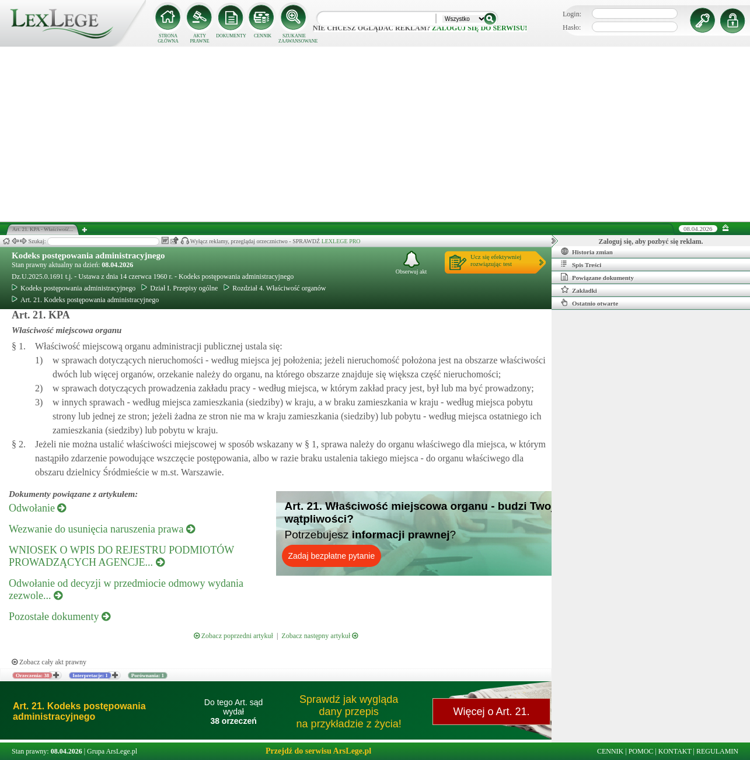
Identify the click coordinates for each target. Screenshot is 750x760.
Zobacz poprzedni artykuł (233, 636)
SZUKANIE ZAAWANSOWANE (294, 38)
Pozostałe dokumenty (59, 616)
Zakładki (579, 290)
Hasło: (572, 27)
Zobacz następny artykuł (319, 636)
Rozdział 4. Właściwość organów (275, 288)
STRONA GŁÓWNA (168, 38)
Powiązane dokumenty (597, 277)
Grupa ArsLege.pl (112, 751)
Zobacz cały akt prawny (49, 662)
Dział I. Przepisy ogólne (179, 288)
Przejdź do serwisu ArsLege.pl (318, 751)
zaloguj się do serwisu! (479, 28)
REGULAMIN (717, 751)
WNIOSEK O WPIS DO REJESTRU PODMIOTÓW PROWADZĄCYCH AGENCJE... (121, 556)
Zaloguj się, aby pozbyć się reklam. (651, 241)
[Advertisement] (375, 134)
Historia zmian (587, 251)
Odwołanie (37, 508)
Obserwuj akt (411, 263)
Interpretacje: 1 (90, 675)
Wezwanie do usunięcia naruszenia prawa (102, 529)
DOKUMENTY (231, 35)
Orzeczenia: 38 (32, 675)
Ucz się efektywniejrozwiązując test (495, 260)
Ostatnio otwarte (589, 303)
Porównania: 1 (147, 675)
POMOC (641, 751)
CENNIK (262, 35)
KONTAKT (675, 751)
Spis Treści (581, 264)
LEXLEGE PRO (341, 241)
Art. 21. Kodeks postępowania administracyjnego (85, 300)
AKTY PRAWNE (199, 38)
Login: (572, 14)
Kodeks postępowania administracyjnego (88, 255)
